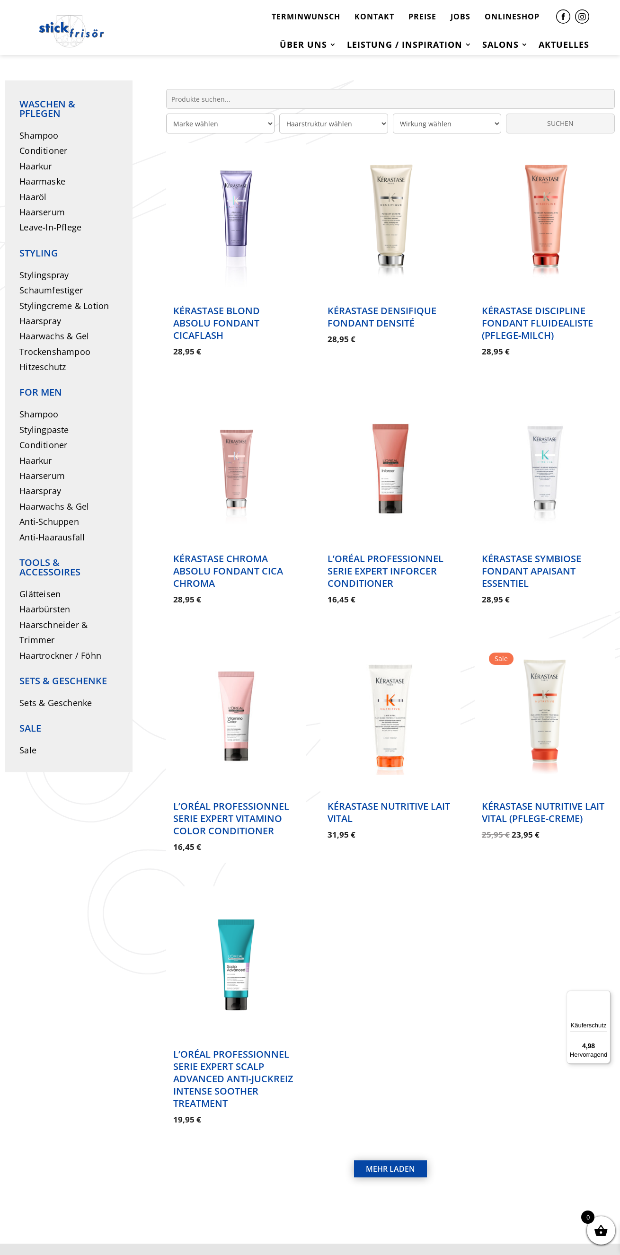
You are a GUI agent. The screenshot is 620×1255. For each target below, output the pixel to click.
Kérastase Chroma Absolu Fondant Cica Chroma (228, 561)
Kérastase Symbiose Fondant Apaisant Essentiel (531, 561)
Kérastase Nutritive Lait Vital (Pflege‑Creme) (543, 793)
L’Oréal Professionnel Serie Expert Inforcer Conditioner (385, 561)
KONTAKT (374, 16)
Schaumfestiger (51, 290)
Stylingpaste (44, 429)
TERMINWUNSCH (306, 16)
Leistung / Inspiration (404, 45)
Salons (500, 45)
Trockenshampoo (54, 351)
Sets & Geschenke (55, 702)
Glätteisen (40, 594)
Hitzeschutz (42, 366)
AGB (393, 1230)
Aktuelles (564, 45)
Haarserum (42, 212)
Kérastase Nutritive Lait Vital (389, 793)
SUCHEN (560, 123)
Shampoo (38, 135)
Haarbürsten (44, 609)
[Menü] (605, 996)
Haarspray (40, 321)
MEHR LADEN (390, 1132)
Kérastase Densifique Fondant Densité (382, 316)
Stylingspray (44, 275)
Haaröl (32, 197)
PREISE (422, 16)
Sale (27, 750)
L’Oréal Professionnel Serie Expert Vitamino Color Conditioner (231, 800)
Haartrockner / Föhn (60, 655)
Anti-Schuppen (49, 521)
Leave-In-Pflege (50, 227)
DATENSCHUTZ (336, 1230)
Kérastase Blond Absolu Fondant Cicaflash (216, 323)
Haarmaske (42, 181)
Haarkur (35, 166)
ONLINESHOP (512, 16)
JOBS (460, 16)
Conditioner (43, 150)
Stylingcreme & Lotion (64, 305)
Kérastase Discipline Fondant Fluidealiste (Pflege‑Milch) (537, 323)
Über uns (303, 45)
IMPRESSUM (260, 1230)
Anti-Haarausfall (52, 537)
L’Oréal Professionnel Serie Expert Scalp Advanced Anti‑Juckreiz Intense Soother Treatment (233, 1051)
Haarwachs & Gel (54, 336)
